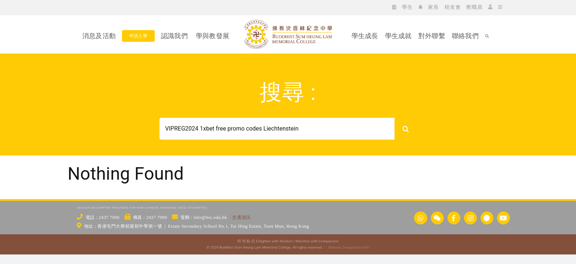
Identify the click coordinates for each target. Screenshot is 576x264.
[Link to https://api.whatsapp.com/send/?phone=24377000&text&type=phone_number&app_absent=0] (420, 218)
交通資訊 (241, 217)
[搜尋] (406, 129)
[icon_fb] (100, 7)
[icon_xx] (122, 7)
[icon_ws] (78, 7)
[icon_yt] (133, 7)
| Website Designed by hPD (346, 247)
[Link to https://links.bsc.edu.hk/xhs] (486, 218)
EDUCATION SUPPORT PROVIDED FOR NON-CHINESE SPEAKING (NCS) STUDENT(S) (142, 207)
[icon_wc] (89, 7)
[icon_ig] (111, 7)
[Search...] (277, 129)
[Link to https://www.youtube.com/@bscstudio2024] (503, 218)
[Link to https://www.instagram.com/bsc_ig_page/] (470, 218)
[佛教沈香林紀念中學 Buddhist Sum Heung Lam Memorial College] (288, 61)
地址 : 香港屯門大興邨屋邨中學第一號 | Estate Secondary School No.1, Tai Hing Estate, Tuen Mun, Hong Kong (196, 226)
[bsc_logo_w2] (288, 23)
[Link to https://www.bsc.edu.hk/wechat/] (437, 218)
